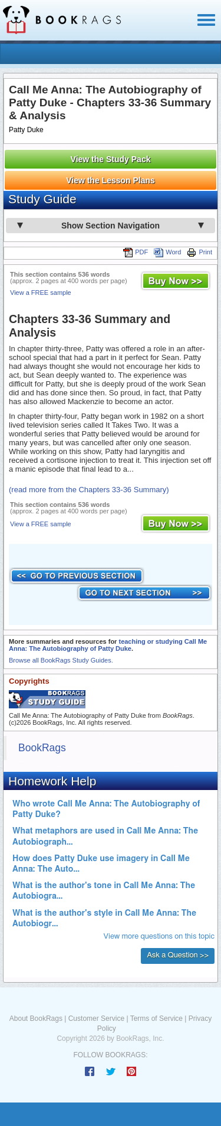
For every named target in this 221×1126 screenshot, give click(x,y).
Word (167, 252)
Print (199, 252)
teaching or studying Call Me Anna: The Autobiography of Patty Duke (108, 645)
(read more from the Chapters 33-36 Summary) (89, 489)
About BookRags (35, 1018)
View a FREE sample (40, 292)
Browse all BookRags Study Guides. (61, 660)
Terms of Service (156, 1018)
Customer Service (96, 1018)
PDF (135, 252)
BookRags (42, 748)
